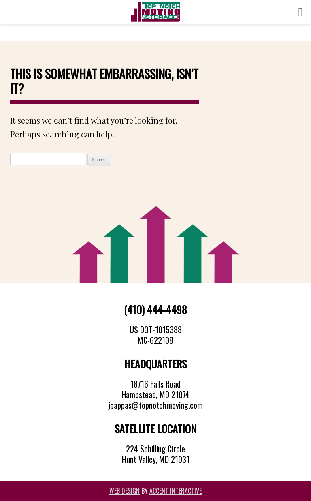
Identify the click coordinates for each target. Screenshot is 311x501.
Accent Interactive (175, 491)
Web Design (124, 491)
